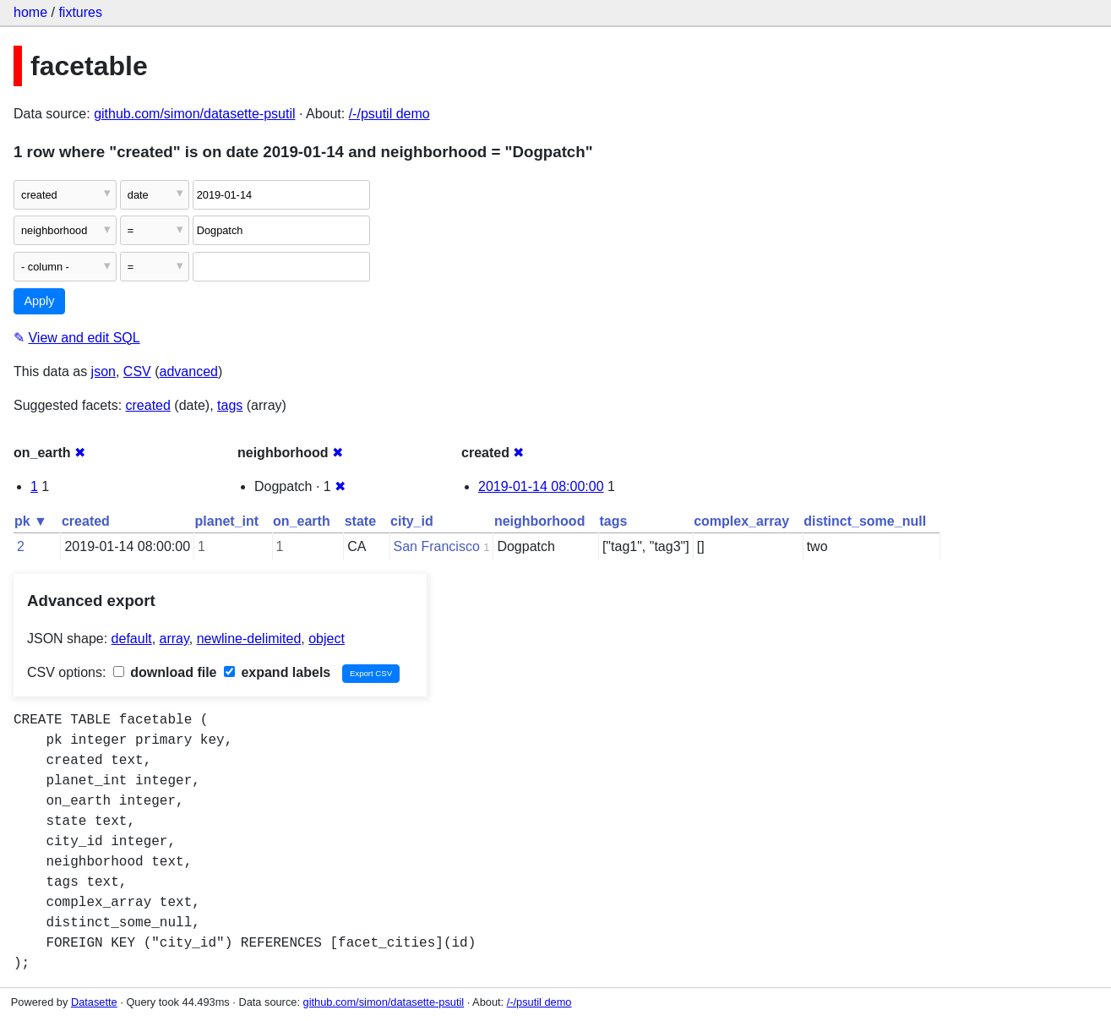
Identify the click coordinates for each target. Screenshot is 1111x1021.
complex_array (741, 521)
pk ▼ (30, 521)
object (326, 638)
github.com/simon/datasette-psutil (194, 113)
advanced (189, 371)
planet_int (227, 521)
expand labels (277, 672)
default (132, 638)
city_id (411, 521)
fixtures (80, 12)
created (148, 405)
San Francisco (437, 546)
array (174, 638)
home (30, 12)
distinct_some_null (864, 521)
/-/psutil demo (389, 113)
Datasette (94, 1002)
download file (165, 672)
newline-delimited (249, 638)
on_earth (301, 521)
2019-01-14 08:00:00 (541, 486)
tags (229, 405)
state (360, 521)
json (103, 371)
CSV (137, 371)
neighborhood (539, 521)
